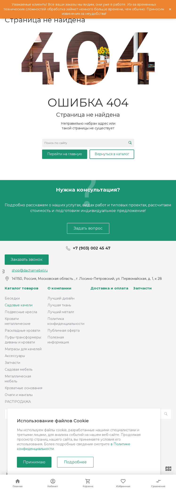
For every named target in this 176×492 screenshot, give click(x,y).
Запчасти (12, 363)
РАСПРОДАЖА (18, 402)
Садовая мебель (18, 369)
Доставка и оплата (109, 288)
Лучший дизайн (60, 298)
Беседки (12, 298)
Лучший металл (60, 312)
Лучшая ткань (59, 305)
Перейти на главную (64, 154)
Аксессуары (15, 356)
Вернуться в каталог (112, 154)
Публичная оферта (63, 330)
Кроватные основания (23, 388)
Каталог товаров (21, 288)
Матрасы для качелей (23, 349)
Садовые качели (18, 305)
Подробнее (75, 462)
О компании (59, 288)
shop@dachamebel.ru (30, 270)
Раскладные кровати (22, 330)
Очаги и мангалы (19, 395)
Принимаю (34, 462)
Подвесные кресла (21, 312)
